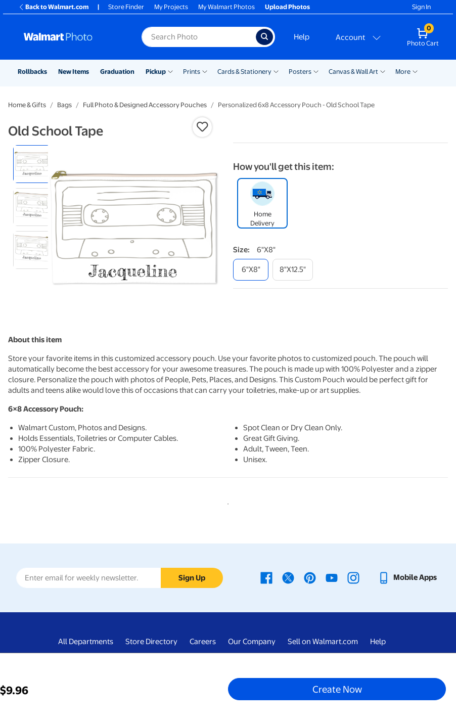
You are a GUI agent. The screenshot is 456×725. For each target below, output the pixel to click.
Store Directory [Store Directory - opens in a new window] (151, 641)
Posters (300, 71)
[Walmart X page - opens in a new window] (288, 577)
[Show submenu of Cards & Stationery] (276, 71)
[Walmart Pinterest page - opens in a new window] (310, 577)
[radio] (32, 164)
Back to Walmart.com (53, 7)
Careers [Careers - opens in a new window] (203, 641)
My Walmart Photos (226, 7)
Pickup (156, 71)
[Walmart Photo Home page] (71, 37)
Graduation (117, 71)
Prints (191, 71)
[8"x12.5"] (292, 270)
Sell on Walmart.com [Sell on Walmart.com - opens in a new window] (323, 641)
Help (301, 36)
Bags (64, 105)
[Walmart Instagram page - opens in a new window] (353, 577)
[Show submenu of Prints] (205, 71)
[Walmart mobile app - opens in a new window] (407, 577)
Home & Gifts (27, 105)
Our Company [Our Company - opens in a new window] (252, 641)
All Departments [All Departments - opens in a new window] (85, 641)
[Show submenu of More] (415, 71)
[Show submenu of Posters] (316, 71)
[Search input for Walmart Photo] (199, 37)
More (403, 71)
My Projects (171, 7)
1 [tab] (226, 502)
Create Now (337, 689)
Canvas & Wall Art (353, 71)
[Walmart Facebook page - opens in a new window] (266, 577)
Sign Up (191, 577)
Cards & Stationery (244, 71)
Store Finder (126, 7)
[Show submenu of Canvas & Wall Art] (383, 71)
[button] (202, 127)
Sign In (421, 7)
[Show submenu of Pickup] (170, 71)
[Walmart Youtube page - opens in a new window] (332, 577)
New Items (73, 71)
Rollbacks (32, 71)
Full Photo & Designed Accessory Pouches (145, 105)
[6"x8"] (250, 270)
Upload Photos (287, 7)
